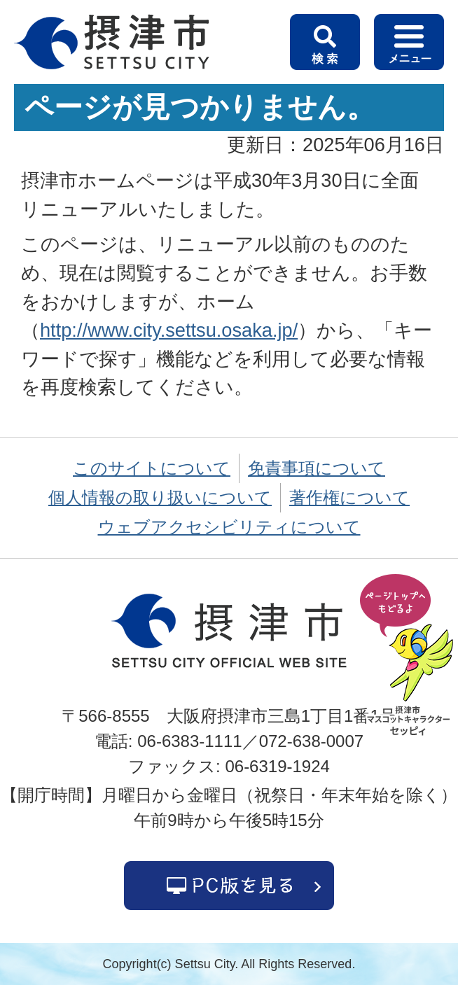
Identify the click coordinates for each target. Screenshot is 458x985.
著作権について (349, 497)
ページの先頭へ (409, 656)
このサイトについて (151, 468)
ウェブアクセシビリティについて (229, 526)
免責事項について (316, 468)
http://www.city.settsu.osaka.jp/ (169, 330)
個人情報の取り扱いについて (160, 497)
